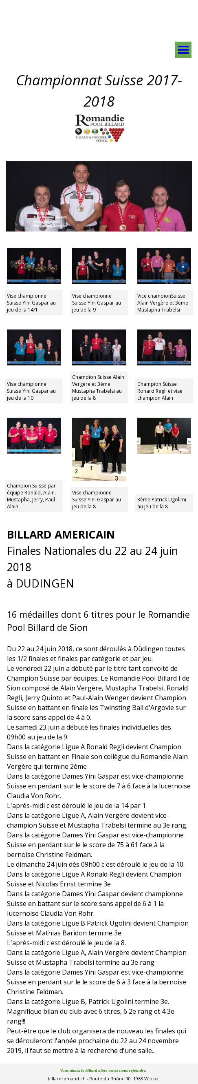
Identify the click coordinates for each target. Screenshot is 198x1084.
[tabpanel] (123, 13)
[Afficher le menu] (183, 50)
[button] (99, 247)
